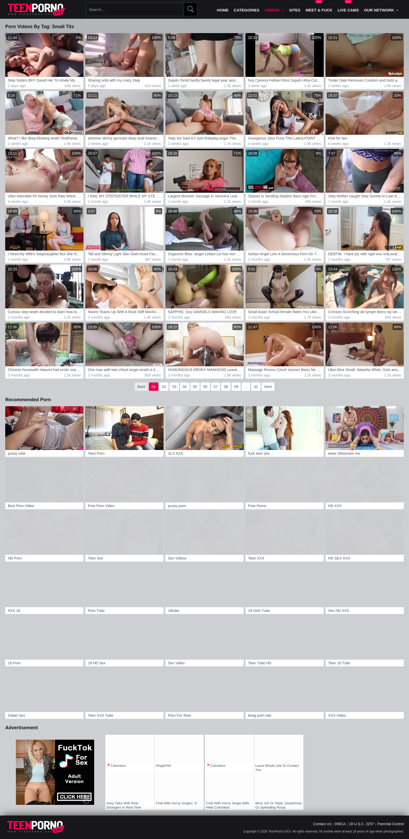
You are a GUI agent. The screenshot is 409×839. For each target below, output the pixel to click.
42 (256, 387)
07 (216, 387)
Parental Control (390, 824)
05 (195, 387)
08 (226, 387)
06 (205, 387)
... (246, 387)
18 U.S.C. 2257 (361, 824)
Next (268, 387)
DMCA (340, 824)
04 (185, 387)
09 (236, 387)
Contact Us (322, 824)
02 (164, 387)
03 (174, 387)
